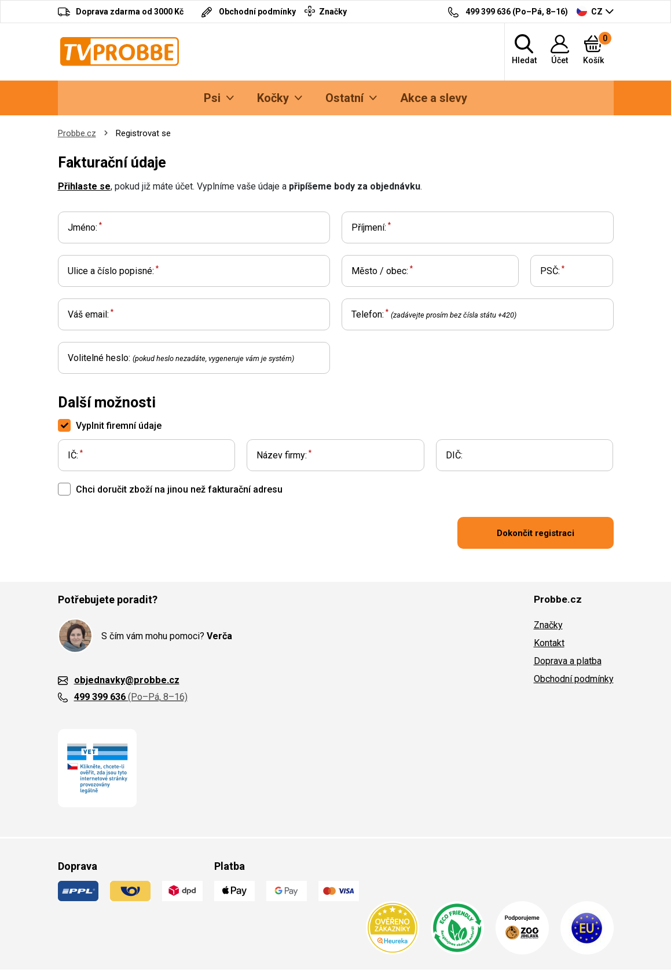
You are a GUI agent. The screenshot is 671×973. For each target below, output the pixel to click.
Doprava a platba (568, 660)
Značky (548, 625)
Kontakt (549, 642)
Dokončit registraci (535, 533)
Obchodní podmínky (574, 678)
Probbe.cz (77, 133)
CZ (590, 11)
